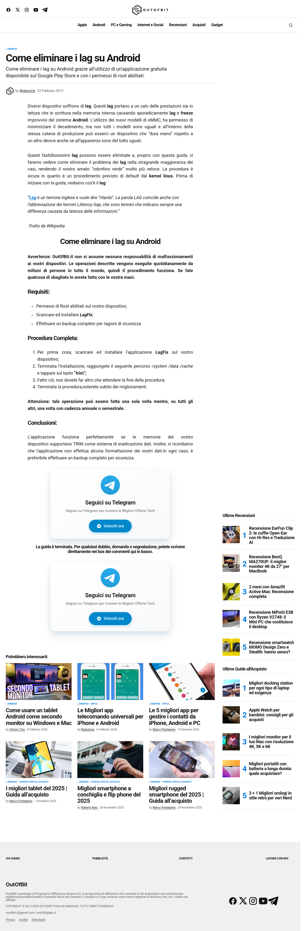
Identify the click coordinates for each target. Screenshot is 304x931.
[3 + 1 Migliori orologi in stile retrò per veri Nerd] (231, 801)
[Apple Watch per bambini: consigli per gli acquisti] (231, 720)
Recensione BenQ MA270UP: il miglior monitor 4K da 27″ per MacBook (269, 569)
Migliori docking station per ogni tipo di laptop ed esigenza (271, 693)
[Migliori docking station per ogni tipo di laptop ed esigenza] (231, 693)
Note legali (38, 921)
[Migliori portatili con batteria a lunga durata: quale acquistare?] (231, 774)
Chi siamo (13, 860)
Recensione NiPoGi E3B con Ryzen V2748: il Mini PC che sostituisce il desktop (271, 624)
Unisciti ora (110, 526)
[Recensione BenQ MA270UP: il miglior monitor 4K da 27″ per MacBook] (231, 568)
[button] (291, 25)
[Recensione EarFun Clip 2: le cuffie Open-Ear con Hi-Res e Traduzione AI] (231, 540)
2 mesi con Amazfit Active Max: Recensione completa (271, 597)
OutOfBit (16, 886)
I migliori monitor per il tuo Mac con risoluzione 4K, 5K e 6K (271, 747)
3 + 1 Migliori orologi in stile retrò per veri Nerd (270, 801)
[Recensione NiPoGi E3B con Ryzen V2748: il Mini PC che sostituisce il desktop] (231, 624)
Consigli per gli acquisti (33, 787)
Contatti (185, 860)
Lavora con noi (277, 860)
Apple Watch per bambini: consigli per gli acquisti (271, 720)
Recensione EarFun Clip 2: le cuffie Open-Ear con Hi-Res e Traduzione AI (272, 540)
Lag (32, 197)
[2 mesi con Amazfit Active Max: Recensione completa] (231, 597)
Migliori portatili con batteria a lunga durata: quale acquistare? (270, 774)
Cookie (23, 921)
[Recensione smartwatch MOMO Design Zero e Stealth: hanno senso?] (231, 652)
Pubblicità (100, 860)
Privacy (10, 921)
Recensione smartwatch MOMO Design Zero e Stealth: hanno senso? (271, 652)
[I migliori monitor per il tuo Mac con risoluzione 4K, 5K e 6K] (231, 747)
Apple (94, 709)
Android (12, 49)
